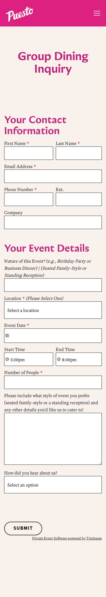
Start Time (14, 349)
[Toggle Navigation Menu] (97, 13)
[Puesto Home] (19, 13)
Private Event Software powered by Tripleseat (67, 538)
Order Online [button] (53, 589)
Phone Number (20, 189)
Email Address (20, 166)
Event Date (16, 325)
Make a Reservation (53, 573)
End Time (65, 349)
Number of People (23, 372)
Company (13, 213)
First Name (16, 143)
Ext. (60, 190)
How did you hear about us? (30, 473)
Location (33, 298)
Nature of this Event (47, 268)
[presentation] (44, 507)
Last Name (68, 143)
